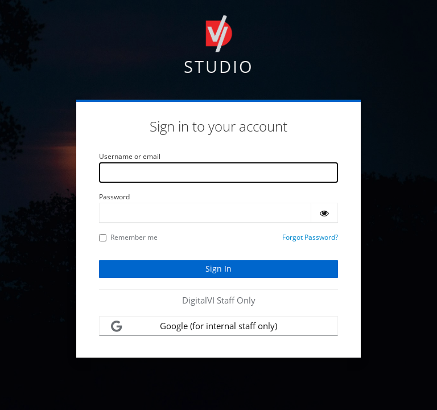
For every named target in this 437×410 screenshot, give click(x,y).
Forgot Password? (310, 237)
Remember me (128, 237)
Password (114, 197)
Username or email (129, 156)
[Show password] (324, 213)
